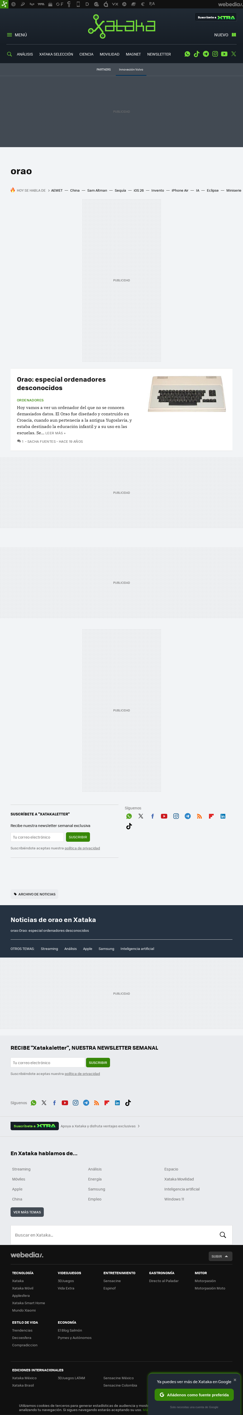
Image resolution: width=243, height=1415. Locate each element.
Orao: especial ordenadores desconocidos (61, 383)
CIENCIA (86, 54)
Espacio (171, 1169)
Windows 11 (174, 1199)
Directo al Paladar (164, 1280)
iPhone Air (180, 190)
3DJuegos (66, 1280)
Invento (157, 190)
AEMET (57, 190)
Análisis (70, 948)
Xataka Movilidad (179, 1179)
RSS (199, 815)
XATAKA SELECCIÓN (56, 54)
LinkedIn (223, 815)
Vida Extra (66, 1288)
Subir (217, 1256)
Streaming (49, 948)
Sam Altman (97, 190)
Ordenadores (30, 400)
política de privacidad (82, 847)
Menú (21, 35)
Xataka (121, 26)
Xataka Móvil (22, 1288)
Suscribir (78, 836)
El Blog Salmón (70, 1330)
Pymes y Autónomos (75, 1337)
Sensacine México (118, 1377)
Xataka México (24, 1377)
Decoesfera (21, 1337)
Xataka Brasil (23, 1385)
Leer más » (55, 432)
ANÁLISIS (25, 54)
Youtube (224, 54)
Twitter (233, 54)
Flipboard (211, 815)
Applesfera (21, 1295)
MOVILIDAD (110, 54)
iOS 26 (139, 190)
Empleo (94, 1199)
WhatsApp (187, 54)
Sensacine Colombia (120, 1385)
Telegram (206, 54)
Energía (95, 1179)
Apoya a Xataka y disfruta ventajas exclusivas (98, 1126)
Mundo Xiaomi (24, 1310)
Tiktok (196, 54)
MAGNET (133, 54)
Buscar (223, 1235)
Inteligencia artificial (137, 948)
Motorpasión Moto (210, 1288)
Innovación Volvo (131, 69)
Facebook (152, 815)
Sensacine (112, 1280)
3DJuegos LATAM (71, 1377)
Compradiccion (24, 1344)
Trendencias (22, 1330)
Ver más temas (27, 1211)
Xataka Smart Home (28, 1302)
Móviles (18, 1179)
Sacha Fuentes (41, 441)
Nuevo (221, 35)
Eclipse (213, 190)
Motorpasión (205, 1280)
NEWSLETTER (159, 54)
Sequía (120, 190)
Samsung (106, 948)
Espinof (109, 1288)
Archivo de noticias (36, 893)
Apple (87, 948)
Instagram (215, 54)
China (75, 190)
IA (197, 190)
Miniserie (233, 190)
